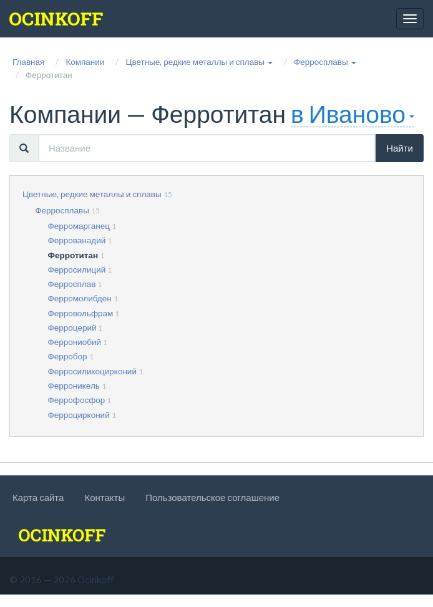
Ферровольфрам (81, 313)
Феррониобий (75, 342)
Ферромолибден (80, 298)
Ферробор (67, 356)
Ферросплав (72, 284)
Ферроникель (74, 386)
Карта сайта (38, 497)
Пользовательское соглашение (212, 497)
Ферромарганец (79, 226)
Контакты (104, 497)
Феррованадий (77, 240)
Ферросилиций (77, 269)
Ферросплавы (62, 210)
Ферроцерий (72, 328)
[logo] (56, 18)
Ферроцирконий (79, 415)
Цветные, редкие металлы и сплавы (92, 194)
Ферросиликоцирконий (92, 371)
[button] (199, 62)
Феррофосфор (76, 400)
